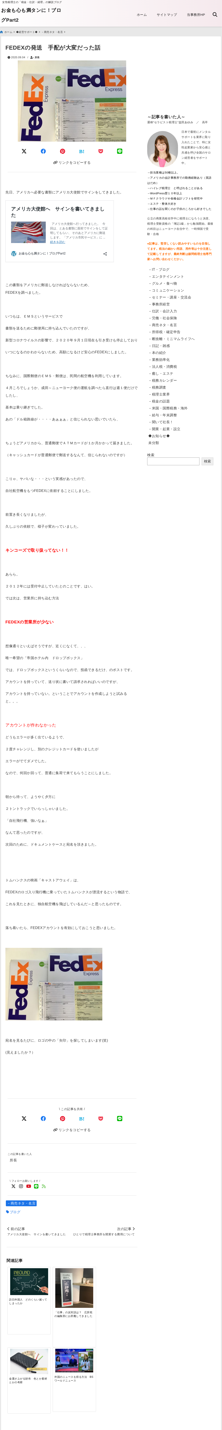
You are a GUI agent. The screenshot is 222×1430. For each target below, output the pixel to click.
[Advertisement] (180, 77)
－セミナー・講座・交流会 (169, 296)
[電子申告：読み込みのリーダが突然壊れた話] (56, 1348)
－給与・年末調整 (162, 414)
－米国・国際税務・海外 (168, 407)
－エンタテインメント (166, 276)
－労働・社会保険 (162, 317)
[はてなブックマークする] (82, 151)
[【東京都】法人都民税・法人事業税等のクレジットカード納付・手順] (121, 1351)
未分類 (153, 442)
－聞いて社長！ (160, 421)
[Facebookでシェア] (43, 151)
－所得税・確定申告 (164, 331)
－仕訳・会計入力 (162, 310)
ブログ (15, 1211)
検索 (150, 454)
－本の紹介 (157, 352)
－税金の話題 (159, 400)
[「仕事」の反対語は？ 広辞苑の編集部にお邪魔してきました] (56, 1283)
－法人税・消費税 (162, 366)
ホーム (142, 14)
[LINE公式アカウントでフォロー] (36, 1186)
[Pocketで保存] (100, 1118)
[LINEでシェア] (119, 151)
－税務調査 (157, 387)
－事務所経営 (159, 303)
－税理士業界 (159, 394)
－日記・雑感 (159, 345)
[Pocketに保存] (100, 151)
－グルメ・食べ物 (162, 283)
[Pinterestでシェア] (62, 151)
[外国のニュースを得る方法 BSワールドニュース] (121, 1277)
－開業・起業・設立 (164, 428)
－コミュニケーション (166, 290)
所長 (37, 56)
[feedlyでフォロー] (44, 1186)
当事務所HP (196, 14)
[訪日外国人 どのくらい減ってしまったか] (23, 1278)
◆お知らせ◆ (159, 435)
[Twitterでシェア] (24, 151)
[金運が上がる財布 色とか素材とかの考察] (88, 1278)
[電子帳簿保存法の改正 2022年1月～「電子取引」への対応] (88, 1346)
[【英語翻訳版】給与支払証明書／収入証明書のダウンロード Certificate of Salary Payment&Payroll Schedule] (23, 1347)
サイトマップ (167, 14)
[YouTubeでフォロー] (29, 1186)
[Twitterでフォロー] (13, 1186)
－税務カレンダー (162, 380)
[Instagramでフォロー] (21, 1186)
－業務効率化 (159, 359)
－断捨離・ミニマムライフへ (171, 338)
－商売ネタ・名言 (21, 1203)
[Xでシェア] (24, 1118)
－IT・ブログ (159, 269)
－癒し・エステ (160, 373)
